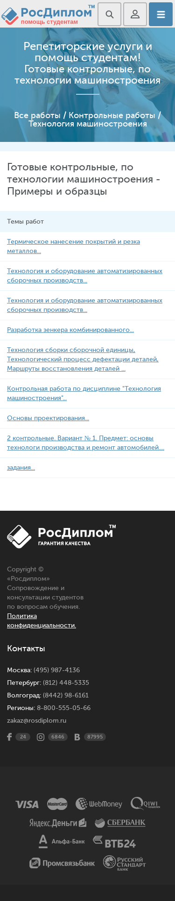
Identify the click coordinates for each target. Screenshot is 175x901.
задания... (21, 467)
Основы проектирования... (48, 418)
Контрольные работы (112, 115)
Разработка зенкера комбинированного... (70, 329)
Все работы (37, 115)
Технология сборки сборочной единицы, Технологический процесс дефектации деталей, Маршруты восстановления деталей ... (83, 359)
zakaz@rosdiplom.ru (36, 720)
